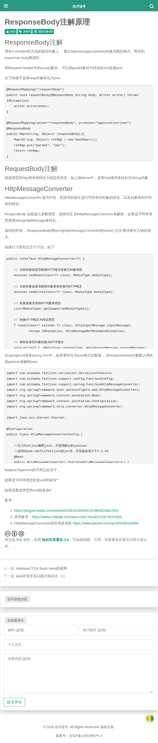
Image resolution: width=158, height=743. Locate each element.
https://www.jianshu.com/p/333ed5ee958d (105, 523)
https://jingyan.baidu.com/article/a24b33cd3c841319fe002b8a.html (66, 510)
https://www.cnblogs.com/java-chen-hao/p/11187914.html (77, 517)
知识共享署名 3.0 (55, 540)
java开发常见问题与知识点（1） (41, 576)
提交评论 (14, 702)
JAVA (26, 31)
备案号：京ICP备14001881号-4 (79, 736)
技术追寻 (79, 6)
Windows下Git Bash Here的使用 (41, 568)
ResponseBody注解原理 (47, 22)
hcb (12, 31)
